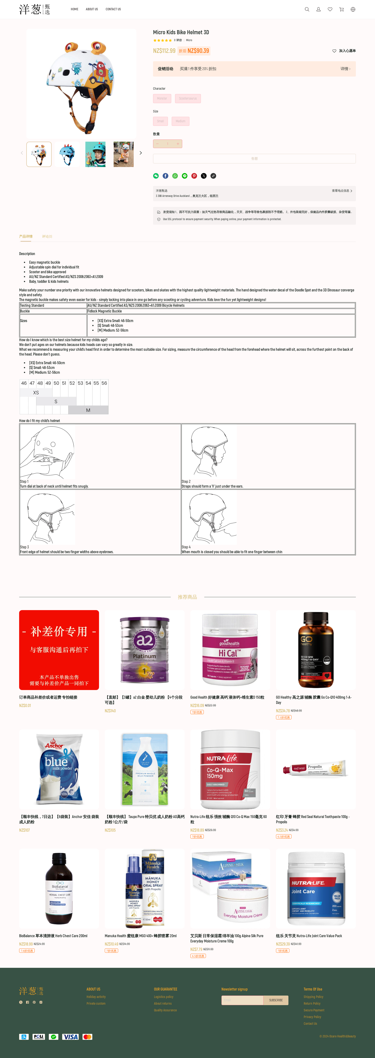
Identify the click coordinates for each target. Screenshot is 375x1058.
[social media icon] (20, 1003)
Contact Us (310, 1023)
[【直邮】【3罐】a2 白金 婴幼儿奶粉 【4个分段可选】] (145, 662)
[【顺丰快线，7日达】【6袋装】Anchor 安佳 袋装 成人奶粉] (59, 781)
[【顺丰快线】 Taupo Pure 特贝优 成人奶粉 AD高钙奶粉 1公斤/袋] (145, 781)
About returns (163, 1003)
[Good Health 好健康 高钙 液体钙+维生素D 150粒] (230, 662)
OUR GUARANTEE (165, 989)
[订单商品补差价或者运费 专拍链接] (59, 659)
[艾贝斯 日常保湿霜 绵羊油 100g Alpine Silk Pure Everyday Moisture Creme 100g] (230, 903)
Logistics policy (163, 997)
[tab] (26, 238)
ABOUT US (92, 9)
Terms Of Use (313, 989)
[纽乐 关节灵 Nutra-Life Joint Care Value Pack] (316, 901)
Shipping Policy (313, 997)
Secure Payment (314, 1010)
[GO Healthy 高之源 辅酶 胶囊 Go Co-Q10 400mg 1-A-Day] (316, 665)
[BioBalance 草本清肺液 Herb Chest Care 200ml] (59, 901)
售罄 (254, 159)
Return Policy (312, 1003)
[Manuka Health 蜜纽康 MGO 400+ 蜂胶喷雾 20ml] (145, 901)
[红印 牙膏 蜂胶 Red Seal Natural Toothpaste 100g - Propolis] (316, 784)
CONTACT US (113, 9)
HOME (74, 9)
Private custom (96, 1003)
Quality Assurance (165, 1010)
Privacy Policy (312, 1017)
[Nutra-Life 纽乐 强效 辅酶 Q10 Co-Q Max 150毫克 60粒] (230, 784)
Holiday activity (96, 997)
